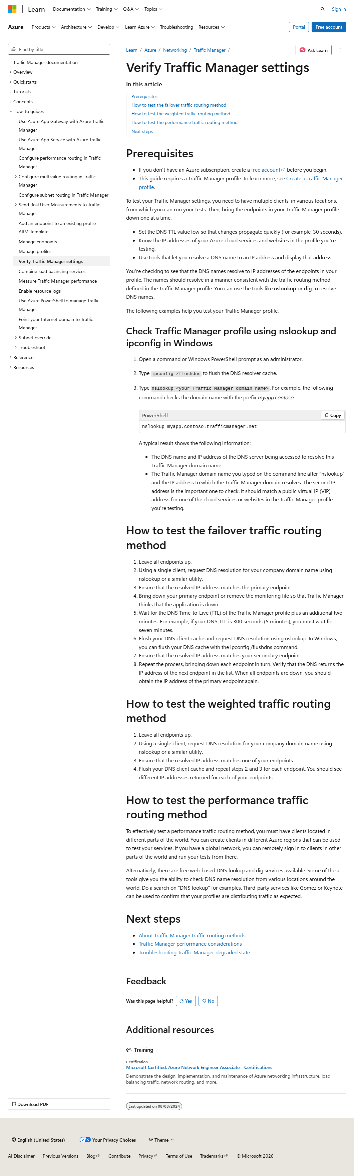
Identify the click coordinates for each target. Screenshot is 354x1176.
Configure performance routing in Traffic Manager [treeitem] (60, 162)
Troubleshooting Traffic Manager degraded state (194, 952)
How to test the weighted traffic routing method (180, 113)
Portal (299, 27)
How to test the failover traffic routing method (178, 105)
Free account (329, 27)
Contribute (119, 1156)
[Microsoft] (12, 9)
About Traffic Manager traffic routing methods (192, 935)
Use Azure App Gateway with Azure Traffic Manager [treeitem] (61, 125)
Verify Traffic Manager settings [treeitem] (51, 261)
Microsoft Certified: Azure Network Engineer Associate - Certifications (199, 1067)
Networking (175, 50)
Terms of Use (179, 1156)
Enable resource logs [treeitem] (40, 291)
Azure (150, 50)
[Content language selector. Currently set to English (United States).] (38, 1139)
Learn (131, 50)
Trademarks (212, 1156)
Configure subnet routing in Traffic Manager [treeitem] (63, 195)
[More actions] (340, 50)
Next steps (142, 131)
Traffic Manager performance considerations (190, 943)
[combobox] (59, 49)
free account (265, 169)
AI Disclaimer (21, 1156)
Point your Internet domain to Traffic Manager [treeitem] (56, 323)
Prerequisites (144, 96)
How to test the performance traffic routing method (184, 122)
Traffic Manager (210, 50)
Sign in (339, 9)
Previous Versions (60, 1156)
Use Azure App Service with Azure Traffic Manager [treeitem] (60, 143)
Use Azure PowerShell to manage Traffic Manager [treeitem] (59, 304)
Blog (90, 1156)
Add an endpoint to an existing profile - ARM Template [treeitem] (59, 227)
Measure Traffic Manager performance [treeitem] (58, 281)
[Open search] (322, 9)
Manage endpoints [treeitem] (38, 241)
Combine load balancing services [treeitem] (52, 271)
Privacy (145, 1156)
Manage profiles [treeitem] (35, 251)
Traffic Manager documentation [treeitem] (45, 62)
